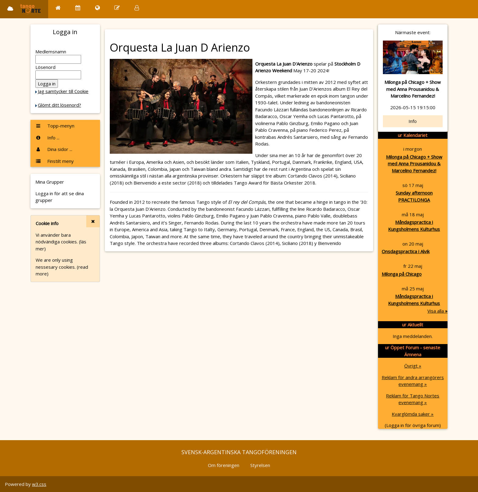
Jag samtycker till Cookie (63, 91)
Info (412, 121)
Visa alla (437, 311)
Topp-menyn (54, 126)
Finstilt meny (54, 161)
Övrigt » (412, 366)
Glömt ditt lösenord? (59, 105)
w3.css (39, 484)
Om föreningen (223, 465)
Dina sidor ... (53, 149)
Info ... (47, 138)
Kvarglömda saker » (412, 414)
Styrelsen (260, 465)
